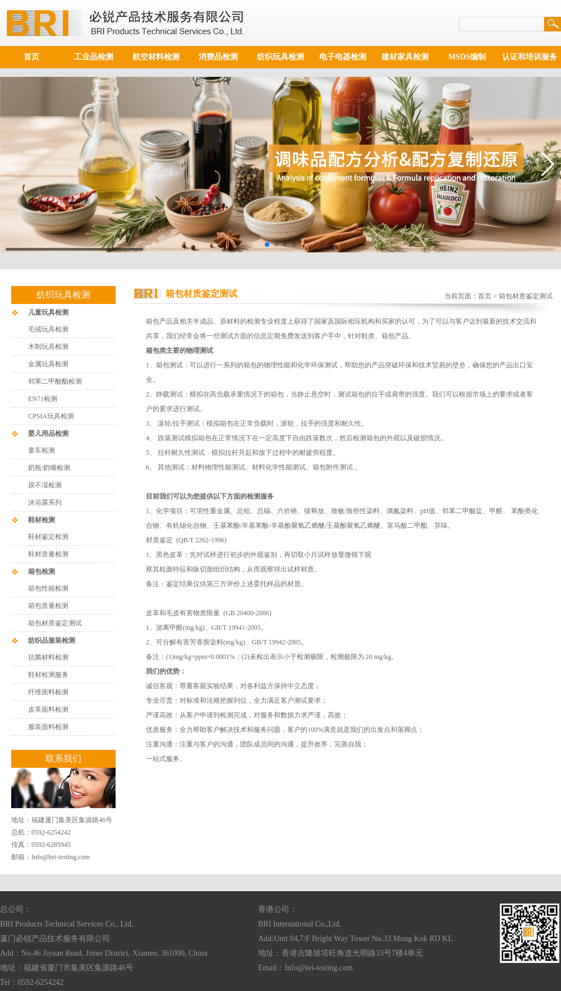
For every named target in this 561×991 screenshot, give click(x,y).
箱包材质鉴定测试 (55, 623)
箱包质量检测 (48, 606)
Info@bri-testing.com (60, 857)
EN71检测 (42, 399)
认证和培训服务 (529, 57)
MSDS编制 (467, 57)
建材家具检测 (405, 57)
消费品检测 (218, 57)
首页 (31, 57)
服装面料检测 (48, 727)
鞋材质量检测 (48, 554)
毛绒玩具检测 (48, 329)
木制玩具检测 (48, 347)
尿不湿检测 (45, 485)
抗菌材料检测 (48, 657)
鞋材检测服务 (48, 675)
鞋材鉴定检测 (48, 537)
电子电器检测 (342, 57)
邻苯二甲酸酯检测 (55, 381)
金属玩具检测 (48, 364)
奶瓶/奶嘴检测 (49, 468)
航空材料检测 (156, 57)
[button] (267, 244)
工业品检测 (93, 57)
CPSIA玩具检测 (51, 416)
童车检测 (41, 450)
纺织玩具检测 (280, 57)
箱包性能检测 (48, 588)
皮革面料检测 (48, 709)
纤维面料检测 (48, 692)
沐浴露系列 (45, 502)
